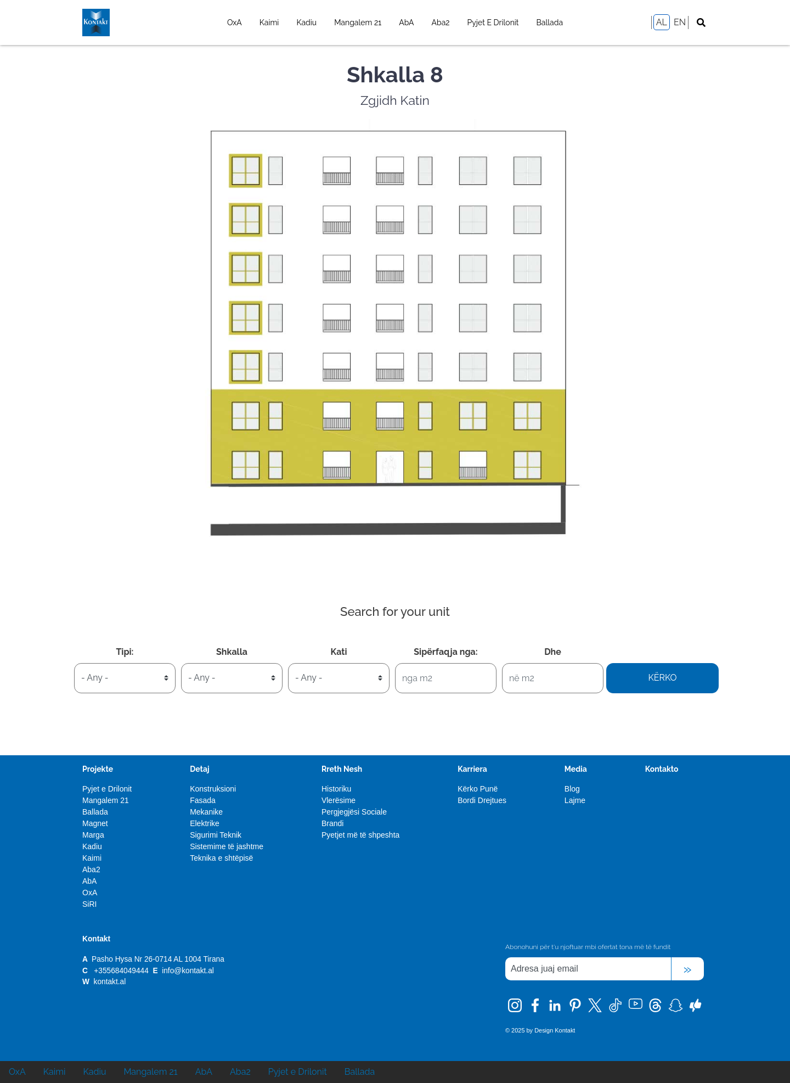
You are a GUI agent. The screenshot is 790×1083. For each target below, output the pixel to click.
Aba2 (441, 22)
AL (661, 22)
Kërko (662, 677)
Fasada (203, 800)
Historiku (336, 788)
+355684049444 (121, 971)
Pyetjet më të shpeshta (360, 835)
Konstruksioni (213, 788)
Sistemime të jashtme (226, 846)
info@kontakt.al (188, 971)
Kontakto (662, 769)
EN (680, 22)
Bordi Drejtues (482, 800)
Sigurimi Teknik (215, 835)
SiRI (89, 904)
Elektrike (204, 823)
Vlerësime (338, 800)
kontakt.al (110, 982)
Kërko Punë (478, 788)
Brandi (332, 823)
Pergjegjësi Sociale (354, 811)
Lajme (575, 800)
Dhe (552, 652)
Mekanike (206, 811)
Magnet (95, 823)
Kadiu (306, 22)
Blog (572, 788)
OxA (234, 22)
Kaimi (269, 22)
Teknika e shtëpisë (221, 858)
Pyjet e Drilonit (493, 22)
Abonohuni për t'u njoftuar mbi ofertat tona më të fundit (587, 947)
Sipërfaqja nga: (445, 652)
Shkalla (231, 652)
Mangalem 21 (357, 22)
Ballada (550, 22)
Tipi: (124, 652)
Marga (93, 835)
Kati (339, 652)
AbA (406, 22)
